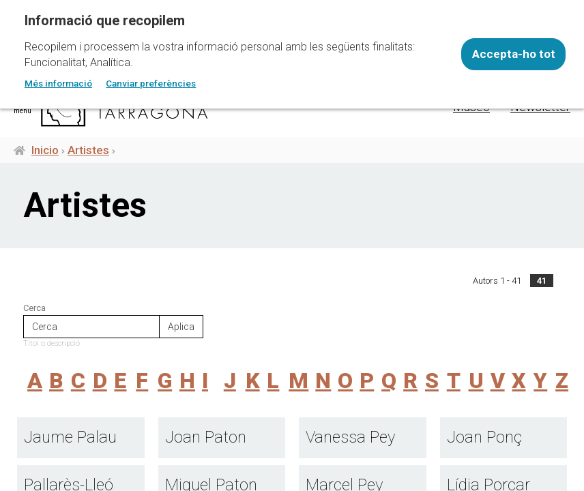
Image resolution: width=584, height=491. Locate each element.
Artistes (88, 150)
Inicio (45, 150)
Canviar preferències (151, 83)
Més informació (58, 83)
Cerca (34, 308)
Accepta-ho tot (513, 54)
